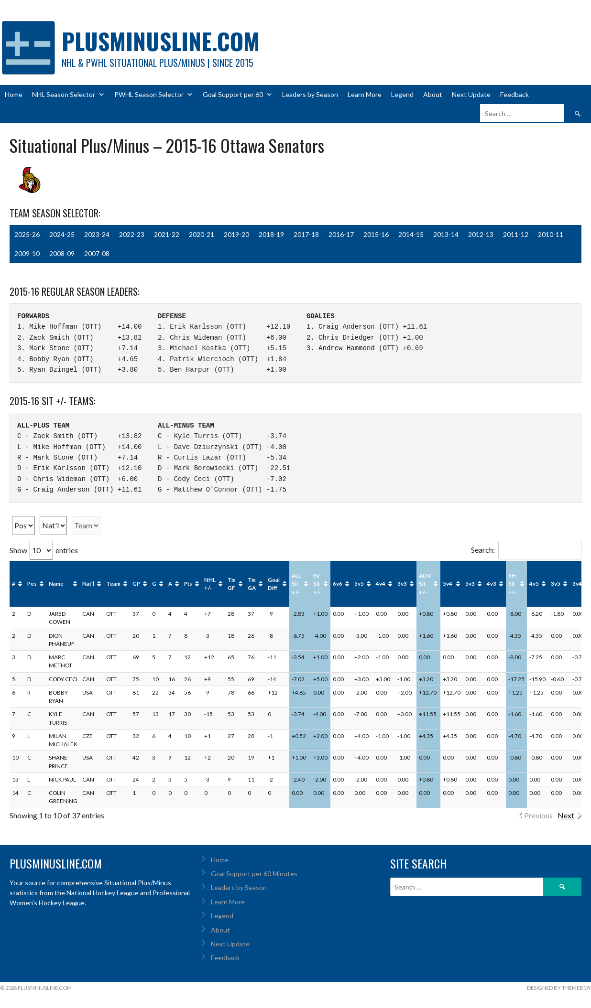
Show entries (44, 550)
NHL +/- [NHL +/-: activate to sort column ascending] (210, 584)
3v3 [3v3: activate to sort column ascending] (402, 583)
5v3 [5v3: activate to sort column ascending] (470, 583)
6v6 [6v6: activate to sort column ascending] (337, 583)
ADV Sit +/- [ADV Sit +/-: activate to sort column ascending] (425, 583)
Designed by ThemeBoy (559, 988)
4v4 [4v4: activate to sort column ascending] (380, 583)
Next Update (471, 94)
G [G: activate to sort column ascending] (154, 583)
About (432, 94)
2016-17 (341, 234)
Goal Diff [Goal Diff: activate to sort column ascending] (274, 584)
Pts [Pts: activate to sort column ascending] (188, 583)
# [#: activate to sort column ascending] (13, 583)
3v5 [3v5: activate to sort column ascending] (555, 583)
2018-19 (271, 234)
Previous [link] (538, 815)
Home (13, 94)
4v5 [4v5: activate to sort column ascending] (534, 583)
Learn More (365, 94)
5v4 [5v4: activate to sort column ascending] (447, 583)
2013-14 (446, 234)
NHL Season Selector (68, 94)
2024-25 (62, 234)
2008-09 (62, 253)
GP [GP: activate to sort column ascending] (136, 583)
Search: (526, 549)
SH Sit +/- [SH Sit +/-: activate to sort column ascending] (512, 583)
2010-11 (550, 234)
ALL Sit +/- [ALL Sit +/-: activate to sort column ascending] (296, 583)
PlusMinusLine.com (161, 41)
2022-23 (131, 234)
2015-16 (376, 234)
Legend (402, 94)
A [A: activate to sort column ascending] (170, 583)
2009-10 (27, 253)
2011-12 (515, 234)
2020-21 (201, 234)
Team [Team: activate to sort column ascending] (113, 583)
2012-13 (480, 234)
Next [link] (566, 815)
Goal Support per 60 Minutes (254, 873)
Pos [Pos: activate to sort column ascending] (32, 583)
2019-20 (236, 234)
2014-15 (411, 234)
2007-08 (96, 253)
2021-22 (166, 234)
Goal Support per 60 (238, 94)
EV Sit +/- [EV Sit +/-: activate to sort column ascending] (317, 583)
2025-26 (27, 234)
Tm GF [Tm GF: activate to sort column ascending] (232, 584)
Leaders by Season (310, 94)
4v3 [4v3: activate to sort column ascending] (491, 583)
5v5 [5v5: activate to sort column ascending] (359, 583)
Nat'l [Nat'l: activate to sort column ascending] (88, 583)
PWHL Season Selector (153, 94)
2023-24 (96, 234)
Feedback (514, 94)
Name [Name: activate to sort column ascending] (56, 583)
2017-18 (306, 234)
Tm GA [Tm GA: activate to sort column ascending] (252, 584)
